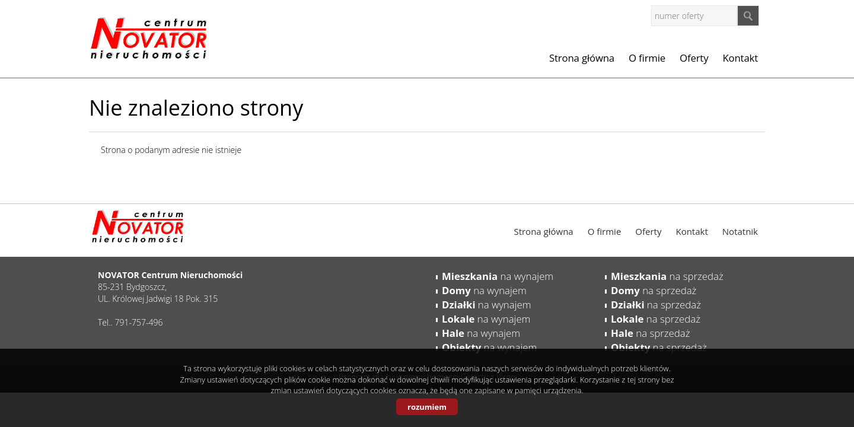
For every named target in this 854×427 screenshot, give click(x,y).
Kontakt (740, 58)
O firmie (647, 58)
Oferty (694, 58)
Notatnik (740, 231)
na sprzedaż (667, 276)
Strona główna (581, 58)
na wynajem (497, 276)
